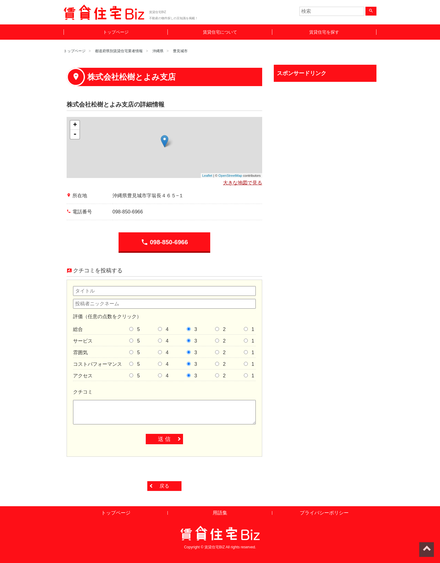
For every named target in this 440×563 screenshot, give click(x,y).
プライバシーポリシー (324, 512)
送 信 (164, 439)
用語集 (220, 512)
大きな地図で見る (242, 182)
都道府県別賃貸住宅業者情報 (119, 51)
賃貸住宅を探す (324, 32)
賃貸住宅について (220, 32)
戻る (164, 486)
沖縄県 (157, 51)
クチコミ (83, 391)
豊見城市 (180, 51)
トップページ (116, 32)
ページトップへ (426, 549)
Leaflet (207, 175)
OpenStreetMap (230, 175)
